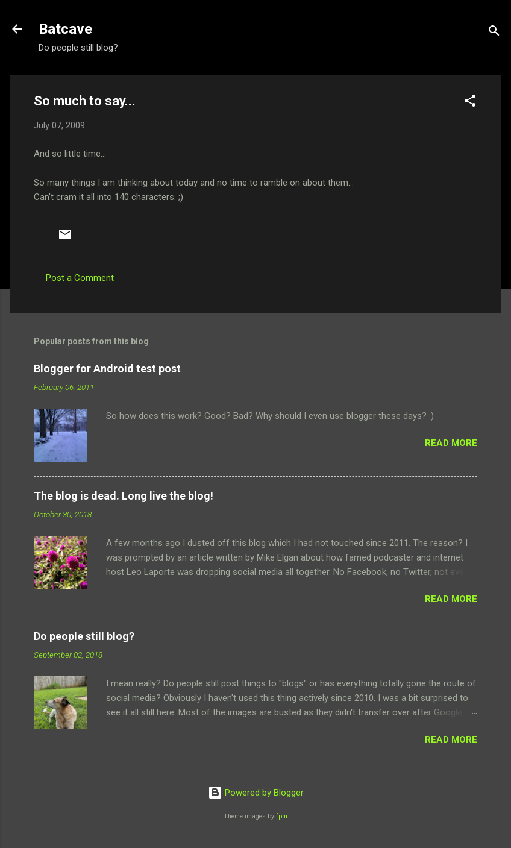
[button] (470, 102)
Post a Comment (80, 277)
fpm (281, 816)
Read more (451, 443)
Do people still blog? (84, 636)
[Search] (494, 32)
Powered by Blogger (256, 792)
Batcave (65, 28)
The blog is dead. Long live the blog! (123, 495)
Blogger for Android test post (107, 368)
